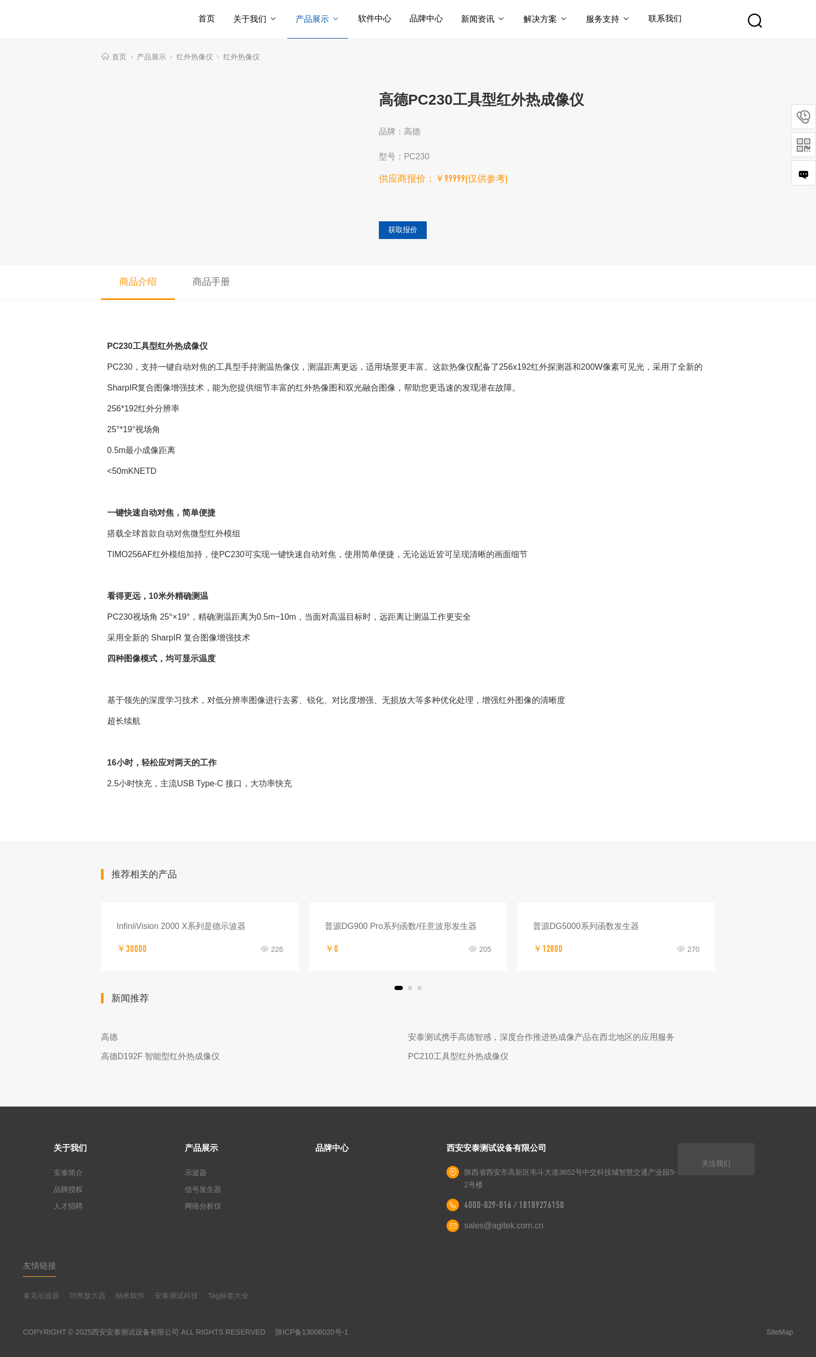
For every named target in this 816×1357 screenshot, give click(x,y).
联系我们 (667, 18)
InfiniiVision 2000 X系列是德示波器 (181, 926)
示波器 (196, 1172)
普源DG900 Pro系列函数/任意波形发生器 (401, 926)
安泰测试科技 (176, 1295)
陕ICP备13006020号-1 (311, 1332)
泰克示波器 (41, 1295)
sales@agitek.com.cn (503, 1225)
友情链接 (39, 1265)
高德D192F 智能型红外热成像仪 (160, 1056)
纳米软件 (130, 1295)
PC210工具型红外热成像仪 (458, 1056)
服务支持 (610, 19)
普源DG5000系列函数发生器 (586, 926)
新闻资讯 (484, 19)
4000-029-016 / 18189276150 (514, 1205)
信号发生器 (203, 1189)
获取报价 (402, 229)
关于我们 (254, 19)
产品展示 (317, 19)
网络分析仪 (203, 1206)
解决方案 (547, 19)
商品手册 (211, 282)
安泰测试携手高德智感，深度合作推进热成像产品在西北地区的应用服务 (541, 1037)
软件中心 (374, 18)
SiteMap (780, 1332)
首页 (205, 18)
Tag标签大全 (228, 1295)
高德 (109, 1037)
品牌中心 (426, 18)
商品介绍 (138, 282)
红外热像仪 (194, 57)
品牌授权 (68, 1189)
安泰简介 (68, 1172)
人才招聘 (68, 1206)
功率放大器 (87, 1295)
